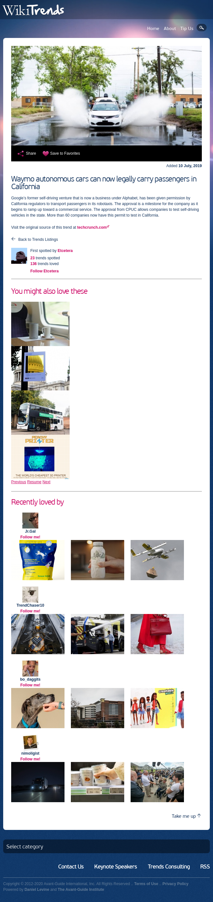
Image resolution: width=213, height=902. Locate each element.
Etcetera (64, 250)
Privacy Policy (175, 884)
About (170, 28)
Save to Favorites (65, 153)
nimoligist (30, 753)
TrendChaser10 (30, 605)
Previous (18, 482)
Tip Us (187, 28)
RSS (205, 866)
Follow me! (30, 537)
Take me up (186, 816)
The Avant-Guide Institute (81, 889)
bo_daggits (30, 679)
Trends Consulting (169, 866)
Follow (44, 271)
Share (31, 153)
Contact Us (71, 866)
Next (46, 482)
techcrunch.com (92, 227)
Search (202, 27)
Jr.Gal (30, 531)
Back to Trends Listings (38, 239)
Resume (34, 482)
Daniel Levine (37, 889)
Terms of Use (146, 884)
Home (153, 28)
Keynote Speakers (115, 866)
